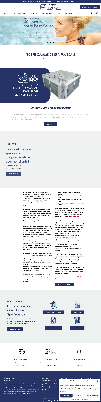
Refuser (79, 395)
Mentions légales (84, 399)
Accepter (66, 395)
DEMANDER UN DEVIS (89, 7)
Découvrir (50, 124)
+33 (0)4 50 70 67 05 (50, 384)
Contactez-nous (64, 284)
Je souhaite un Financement (78, 312)
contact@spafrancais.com (51, 387)
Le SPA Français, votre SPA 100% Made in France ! (37, 1)
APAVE (78, 227)
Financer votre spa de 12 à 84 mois (65, 1)
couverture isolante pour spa (36, 204)
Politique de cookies (75, 399)
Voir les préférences (92, 395)
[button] (98, 381)
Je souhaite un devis (78, 328)
